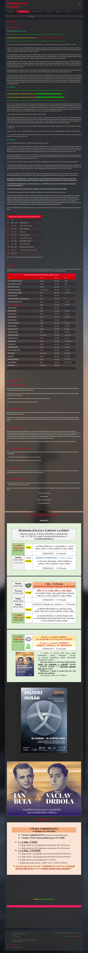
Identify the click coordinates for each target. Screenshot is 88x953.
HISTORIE (26, 18)
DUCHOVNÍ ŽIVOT (36, 13)
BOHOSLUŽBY (11, 13)
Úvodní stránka (10, 18)
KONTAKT (69, 13)
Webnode (78, 938)
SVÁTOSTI (48, 13)
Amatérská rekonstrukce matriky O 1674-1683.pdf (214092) (49, 40)
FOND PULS (58, 13)
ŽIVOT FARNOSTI (23, 13)
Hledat (79, 4)
